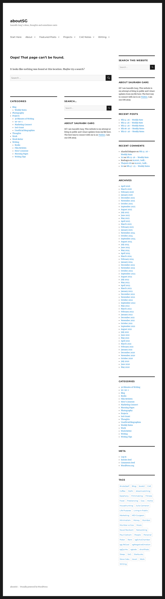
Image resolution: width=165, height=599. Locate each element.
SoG (129, 554)
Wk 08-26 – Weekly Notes (132, 128)
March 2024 (126, 256)
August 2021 (126, 329)
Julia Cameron (142, 505)
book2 (142, 486)
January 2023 (126, 291)
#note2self (124, 486)
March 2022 (126, 309)
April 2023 (125, 285)
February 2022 (127, 312)
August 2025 (126, 209)
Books (17, 145)
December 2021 (128, 317)
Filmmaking (137, 496)
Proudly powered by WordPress (34, 587)
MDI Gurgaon (138, 515)
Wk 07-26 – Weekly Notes (132, 131)
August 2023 (126, 277)
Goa (142, 501)
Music (139, 525)
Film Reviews (20, 148)
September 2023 (128, 274)
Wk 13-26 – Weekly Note (132, 123)
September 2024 (128, 239)
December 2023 (128, 265)
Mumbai (146, 520)
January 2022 (127, 314)
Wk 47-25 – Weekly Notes (138, 166)
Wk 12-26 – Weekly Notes (132, 126)
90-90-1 (19, 122)
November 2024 (128, 233)
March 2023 (126, 288)
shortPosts (144, 549)
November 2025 (128, 201)
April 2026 (125, 186)
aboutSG (19, 20)
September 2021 (128, 326)
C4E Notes (85, 37)
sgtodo (134, 549)
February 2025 (127, 227)
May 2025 (125, 218)
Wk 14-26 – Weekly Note (132, 120)
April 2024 (125, 253)
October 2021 (126, 323)
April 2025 (125, 221)
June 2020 (125, 364)
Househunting (126, 505)
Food (122, 501)
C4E (149, 486)
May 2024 (125, 250)
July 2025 (125, 212)
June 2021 (125, 335)
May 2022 (125, 306)
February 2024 (127, 259)
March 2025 (126, 224)
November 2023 (128, 268)
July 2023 (125, 279)
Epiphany (124, 496)
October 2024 (127, 236)
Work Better (17, 139)
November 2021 (128, 320)
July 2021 (125, 332)
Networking (141, 530)
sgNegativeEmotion (141, 544)
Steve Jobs (124, 559)
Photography (18, 113)
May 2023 (125, 282)
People (137, 535)
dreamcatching (143, 491)
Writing (102, 37)
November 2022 (128, 297)
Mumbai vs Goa (127, 525)
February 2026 (127, 192)
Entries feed (126, 460)
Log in (123, 457)
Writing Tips (20, 157)
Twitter (102, 135)
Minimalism (125, 520)
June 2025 (125, 215)
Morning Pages (21, 154)
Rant (130, 540)
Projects (67, 37)
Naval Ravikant (126, 530)
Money (136, 520)
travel (134, 559)
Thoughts (16, 133)
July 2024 (125, 244)
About (28, 37)
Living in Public (141, 510)
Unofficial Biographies (25, 130)
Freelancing (132, 501)
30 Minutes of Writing (24, 119)
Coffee (122, 491)
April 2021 (125, 341)
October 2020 (127, 358)
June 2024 (125, 247)
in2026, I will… (139, 160)
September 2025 (128, 206)
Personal (148, 535)
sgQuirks (124, 549)
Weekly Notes (21, 110)
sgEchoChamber (142, 540)
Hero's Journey (21, 151)
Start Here (16, 37)
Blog (14, 107)
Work (14, 136)
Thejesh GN (126, 163)
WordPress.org (127, 465)
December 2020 (128, 352)
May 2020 (125, 367)
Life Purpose (125, 510)
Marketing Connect (23, 124)
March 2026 (126, 189)
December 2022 (128, 294)
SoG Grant (19, 127)
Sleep (122, 554)
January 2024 (127, 262)
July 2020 (125, 361)
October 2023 (127, 271)
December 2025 (128, 198)
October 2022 (127, 300)
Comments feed (128, 463)
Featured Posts (47, 37)
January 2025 (127, 230)
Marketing (124, 515)
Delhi (130, 491)
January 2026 (127, 195)
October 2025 (127, 204)
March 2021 (126, 344)
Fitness (149, 496)
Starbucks (138, 554)
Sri (122, 157)
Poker (122, 540)
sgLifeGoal (124, 544)
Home (150, 501)
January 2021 (126, 350)
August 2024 (126, 241)
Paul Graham (126, 535)
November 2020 (128, 355)
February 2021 (127, 347)
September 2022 (128, 303)
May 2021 (125, 338)
